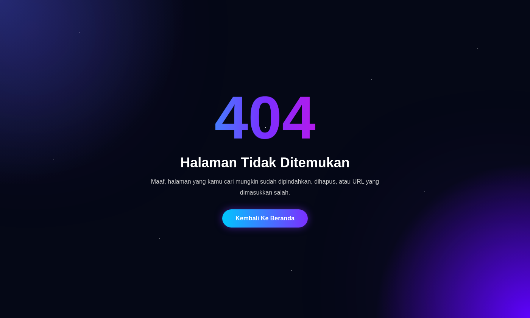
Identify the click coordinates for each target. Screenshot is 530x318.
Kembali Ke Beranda (265, 218)
